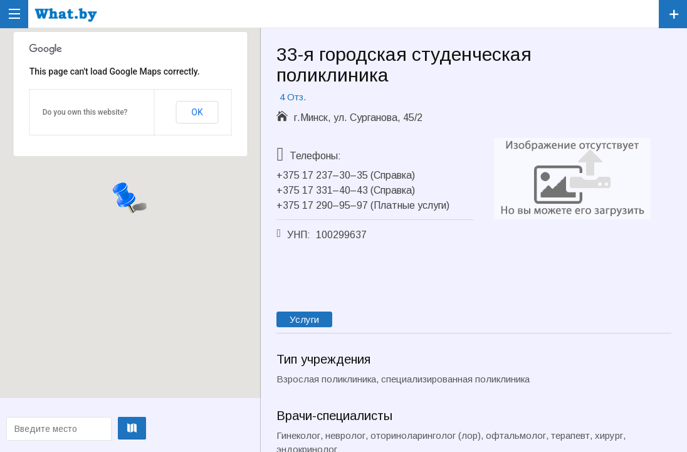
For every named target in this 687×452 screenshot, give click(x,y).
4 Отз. (293, 97)
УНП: (298, 234)
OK (196, 112)
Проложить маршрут (128, 428)
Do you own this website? (85, 112)
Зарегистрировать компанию (673, 14)
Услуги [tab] (304, 319)
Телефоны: (315, 155)
